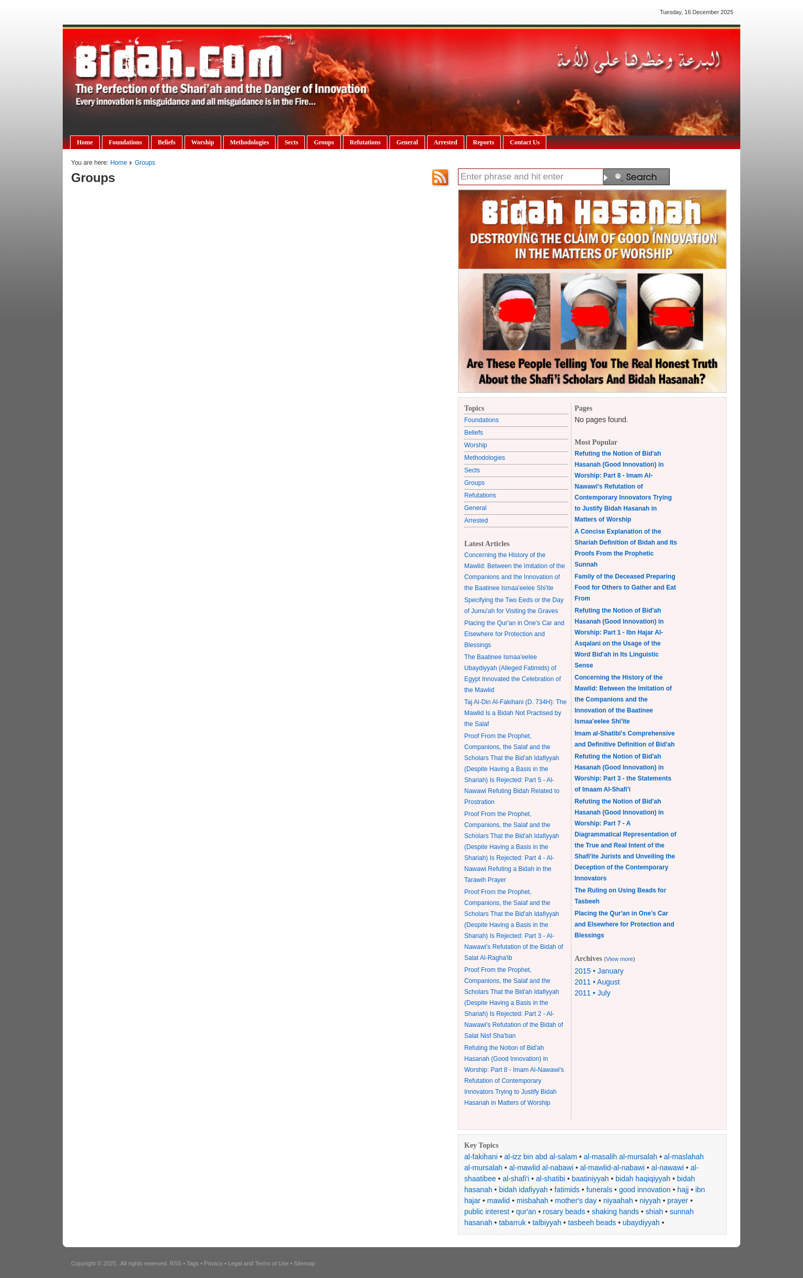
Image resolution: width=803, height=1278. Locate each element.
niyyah (649, 1200)
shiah (654, 1211)
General (407, 142)
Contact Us (525, 142)
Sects (291, 142)
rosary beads (564, 1211)
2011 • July (593, 993)
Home (85, 142)
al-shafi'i (515, 1178)
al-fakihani (481, 1156)
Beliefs (167, 142)
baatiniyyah (590, 1178)
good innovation (645, 1189)
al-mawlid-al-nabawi (612, 1167)
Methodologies (249, 142)
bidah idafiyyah (523, 1189)
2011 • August (597, 982)
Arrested (445, 142)
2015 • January (599, 971)
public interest (486, 1211)
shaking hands (615, 1211)
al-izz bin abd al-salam (540, 1156)
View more (619, 959)
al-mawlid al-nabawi (541, 1167)
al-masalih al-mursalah (621, 1156)
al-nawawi (667, 1167)
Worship (202, 142)
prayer (678, 1200)
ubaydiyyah (641, 1222)
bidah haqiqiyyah (642, 1178)
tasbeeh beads (592, 1222)
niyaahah (618, 1200)
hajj (683, 1189)
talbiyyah (546, 1222)
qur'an (526, 1211)
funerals (599, 1189)
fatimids (567, 1189)
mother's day (575, 1200)
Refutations (365, 142)
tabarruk (512, 1222)
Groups (324, 142)
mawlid (498, 1200)
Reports (484, 142)
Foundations (125, 142)
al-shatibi (550, 1178)
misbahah (532, 1200)
